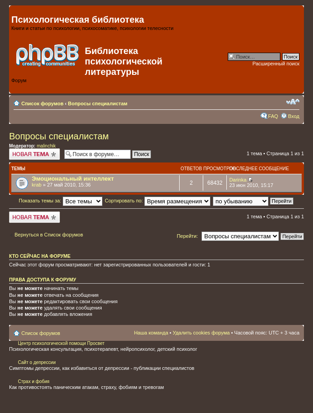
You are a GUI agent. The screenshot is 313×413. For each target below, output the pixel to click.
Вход (293, 116)
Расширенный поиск (275, 63)
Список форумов (42, 103)
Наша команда (151, 332)
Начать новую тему (34, 154)
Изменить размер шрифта (292, 102)
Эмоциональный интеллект (73, 178)
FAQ (273, 116)
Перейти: (187, 236)
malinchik (46, 145)
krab (36, 184)
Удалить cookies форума (201, 332)
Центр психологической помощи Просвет (61, 343)
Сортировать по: (157, 200)
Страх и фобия (33, 381)
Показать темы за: (61, 200)
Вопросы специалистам (97, 103)
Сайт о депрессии (36, 362)
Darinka (237, 179)
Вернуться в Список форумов (49, 234)
